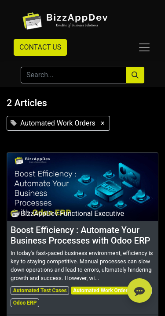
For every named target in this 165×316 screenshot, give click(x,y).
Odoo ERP (25, 303)
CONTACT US (40, 47)
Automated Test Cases (40, 290)
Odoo (143, 290)
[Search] (135, 75)
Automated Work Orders (101, 290)
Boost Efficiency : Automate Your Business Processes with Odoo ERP (80, 235)
